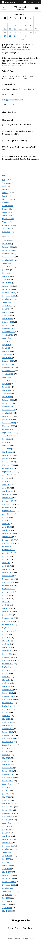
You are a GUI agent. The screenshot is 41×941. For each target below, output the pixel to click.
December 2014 (8, 657)
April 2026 (6, 240)
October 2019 (7, 468)
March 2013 (7, 725)
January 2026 (7, 250)
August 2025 (7, 266)
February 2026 (8, 247)
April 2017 (6, 566)
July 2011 (6, 790)
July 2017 (6, 556)
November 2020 (8, 426)
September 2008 (8, 891)
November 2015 (8, 621)
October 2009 (7, 849)
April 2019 (6, 488)
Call (3, 179)
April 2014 (6, 683)
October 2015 (7, 624)
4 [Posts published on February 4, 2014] (10, 25)
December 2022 (8, 367)
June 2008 (6, 901)
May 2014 (6, 680)
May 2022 (6, 390)
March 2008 (7, 911)
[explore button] (25, 2)
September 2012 (8, 745)
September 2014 (8, 667)
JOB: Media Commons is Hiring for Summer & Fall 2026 (17, 132)
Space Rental (7, 219)
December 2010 (8, 813)
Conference (6, 183)
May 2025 (6, 276)
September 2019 (8, 471)
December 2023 (8, 328)
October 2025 (7, 260)
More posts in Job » (33, 120)
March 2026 (7, 244)
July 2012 (6, 751)
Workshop (6, 232)
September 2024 (8, 302)
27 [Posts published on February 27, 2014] (20, 36)
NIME (4, 202)
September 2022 (8, 377)
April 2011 (6, 800)
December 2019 (8, 462)
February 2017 (8, 572)
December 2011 (8, 774)
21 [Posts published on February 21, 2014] (26, 32)
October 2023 (7, 335)
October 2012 (7, 742)
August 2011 (7, 787)
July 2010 (6, 829)
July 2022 (6, 384)
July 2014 (6, 673)
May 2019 (6, 484)
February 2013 (8, 729)
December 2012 (8, 735)
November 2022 (8, 371)
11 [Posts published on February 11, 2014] (10, 29)
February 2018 (8, 533)
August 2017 (7, 553)
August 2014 (7, 670)
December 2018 (8, 501)
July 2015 (6, 634)
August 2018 (7, 514)
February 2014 (8, 689)
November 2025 (8, 257)
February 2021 (8, 416)
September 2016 (8, 589)
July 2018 (6, 517)
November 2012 (8, 738)
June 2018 (6, 520)
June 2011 (6, 794)
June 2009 (6, 862)
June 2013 (6, 715)
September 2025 (8, 263)
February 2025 (8, 286)
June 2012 (6, 755)
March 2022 (7, 397)
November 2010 (8, 816)
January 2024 (7, 325)
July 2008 (6, 898)
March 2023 (7, 357)
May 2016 (6, 602)
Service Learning (9, 215)
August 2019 (7, 475)
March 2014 (7, 686)
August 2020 (7, 436)
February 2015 (8, 650)
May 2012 (6, 758)
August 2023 (7, 341)
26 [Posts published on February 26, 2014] (15, 36)
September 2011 (8, 784)
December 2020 (8, 423)
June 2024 (6, 309)
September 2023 (8, 338)
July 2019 (6, 478)
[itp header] (20, 2)
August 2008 (7, 894)
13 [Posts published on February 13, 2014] (20, 29)
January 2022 (7, 403)
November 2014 (8, 660)
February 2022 (8, 400)
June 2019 (6, 481)
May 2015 (6, 641)
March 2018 (7, 530)
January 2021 (7, 419)
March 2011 (7, 803)
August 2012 (7, 748)
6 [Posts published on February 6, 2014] (20, 25)
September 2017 (8, 550)
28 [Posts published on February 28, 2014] (26, 36)
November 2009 (8, 846)
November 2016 (8, 582)
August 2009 (7, 855)
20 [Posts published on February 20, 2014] (20, 32)
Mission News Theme (14, 938)
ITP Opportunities (20, 7)
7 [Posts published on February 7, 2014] (25, 25)
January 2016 (7, 615)
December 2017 (8, 540)
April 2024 (6, 315)
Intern (5, 192)
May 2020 (6, 445)
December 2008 (8, 881)
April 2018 (6, 527)
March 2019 (7, 491)
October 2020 (7, 429)
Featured (5, 189)
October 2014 (7, 663)
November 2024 (8, 296)
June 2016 (6, 598)
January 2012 (7, 771)
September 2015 (8, 628)
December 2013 (8, 696)
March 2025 (7, 283)
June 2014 (6, 676)
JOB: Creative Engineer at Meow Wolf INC (19, 148)
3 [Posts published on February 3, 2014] (4, 25)
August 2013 (7, 709)
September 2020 (8, 432)
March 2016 (7, 608)
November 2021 (8, 410)
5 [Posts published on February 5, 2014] (15, 25)
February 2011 (8, 807)
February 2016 (8, 611)
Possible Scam (7, 205)
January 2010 (7, 842)
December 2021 (8, 406)
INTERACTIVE (33, 2)
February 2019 (8, 494)
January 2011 (7, 810)
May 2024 (6, 312)
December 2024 (8, 292)
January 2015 (7, 654)
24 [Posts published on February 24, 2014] (5, 36)
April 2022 (6, 393)
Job (3, 196)
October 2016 (7, 585)
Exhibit (5, 186)
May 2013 (6, 719)
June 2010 (6, 833)
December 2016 (8, 579)
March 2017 (7, 569)
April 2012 (6, 761)
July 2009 (6, 859)
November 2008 (8, 885)
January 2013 (7, 732)
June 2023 (6, 348)
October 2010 (7, 820)
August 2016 (7, 592)
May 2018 (6, 523)
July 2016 (6, 595)
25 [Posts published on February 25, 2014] (10, 36)
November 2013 (8, 699)
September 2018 (8, 510)
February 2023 (8, 361)
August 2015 (7, 631)
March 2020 (7, 452)
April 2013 (6, 722)
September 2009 (8, 852)
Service (5, 212)
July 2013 (6, 712)
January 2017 (7, 576)
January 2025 (7, 289)
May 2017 (6, 563)
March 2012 (7, 764)
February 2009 (8, 875)
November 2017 (8, 543)
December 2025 (8, 253)
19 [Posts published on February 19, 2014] (15, 32)
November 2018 (8, 504)
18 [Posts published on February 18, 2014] (10, 32)
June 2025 (6, 273)
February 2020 (8, 455)
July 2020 (6, 439)
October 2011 (7, 781)
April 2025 (6, 279)
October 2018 (7, 507)
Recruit (5, 209)
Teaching (6, 222)
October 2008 (7, 888)
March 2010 (7, 836)
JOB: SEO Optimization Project (16, 140)
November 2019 (8, 465)
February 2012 (8, 768)
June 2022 (6, 387)
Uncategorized (8, 225)
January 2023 (7, 364)
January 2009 (7, 878)
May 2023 (6, 351)
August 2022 (7, 380)
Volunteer (6, 228)
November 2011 (8, 777)
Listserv (5, 199)
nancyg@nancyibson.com (12, 99)
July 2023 (6, 344)
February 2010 (8, 839)
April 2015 (6, 644)
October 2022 (7, 374)
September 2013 (8, 706)
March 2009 (7, 872)
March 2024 (7, 318)
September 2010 (8, 823)
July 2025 (6, 270)
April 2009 (6, 868)
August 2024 (7, 305)
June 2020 (6, 442)
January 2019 (7, 497)
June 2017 (6, 559)
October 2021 (7, 413)
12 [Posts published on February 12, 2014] (15, 29)
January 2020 (7, 458)
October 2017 (7, 546)
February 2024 (8, 322)
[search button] (4, 8)
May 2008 (6, 904)
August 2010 (7, 826)
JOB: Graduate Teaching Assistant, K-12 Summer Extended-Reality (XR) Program (20, 157)
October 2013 (7, 702)
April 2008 (6, 908)
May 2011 (6, 797)
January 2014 (7, 693)
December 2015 (8, 618)
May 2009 (6, 865)
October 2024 (7, 299)
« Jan (18, 39)
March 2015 (7, 647)
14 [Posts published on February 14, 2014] (26, 29)
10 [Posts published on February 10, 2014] (5, 29)
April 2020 (6, 449)
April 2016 (6, 605)
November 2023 (8, 331)
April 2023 (6, 354)
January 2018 (7, 536)
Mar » (23, 39)
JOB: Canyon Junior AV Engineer (16, 124)
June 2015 (6, 637)
